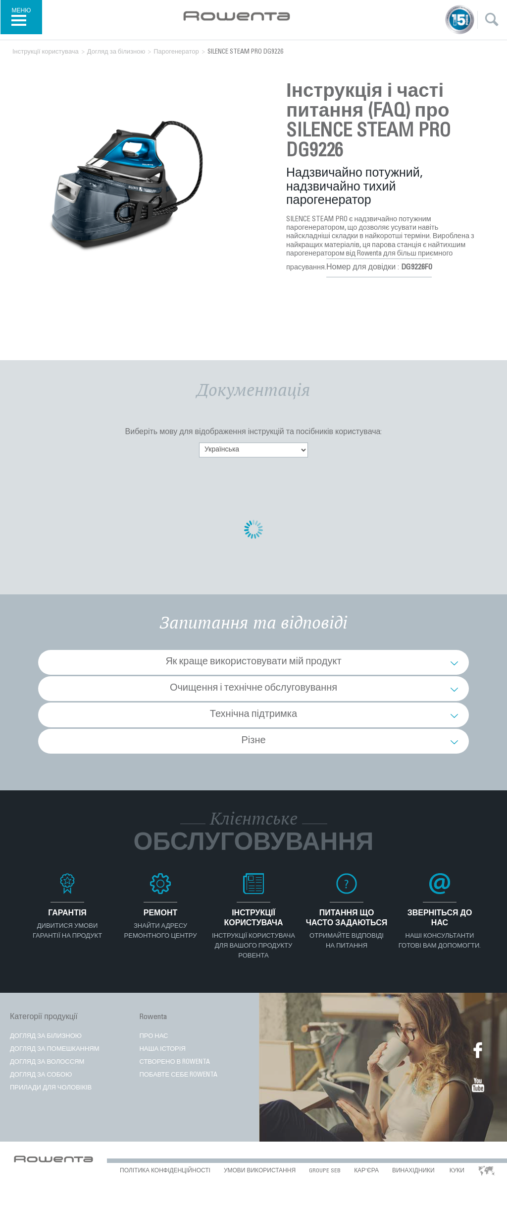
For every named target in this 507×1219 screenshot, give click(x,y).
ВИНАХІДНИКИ (413, 1171)
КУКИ (457, 1171)
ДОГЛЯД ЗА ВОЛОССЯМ (47, 1062)
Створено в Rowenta (174, 1062)
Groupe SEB (325, 1171)
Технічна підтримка (253, 715)
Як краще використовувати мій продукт (253, 662)
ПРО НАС (153, 1036)
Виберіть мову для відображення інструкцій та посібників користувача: (253, 432)
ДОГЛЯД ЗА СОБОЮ (41, 1075)
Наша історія (162, 1049)
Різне (253, 741)
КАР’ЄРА (366, 1171)
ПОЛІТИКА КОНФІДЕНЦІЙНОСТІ (165, 1171)
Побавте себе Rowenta (178, 1075)
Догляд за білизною (46, 1036)
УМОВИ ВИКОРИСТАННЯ (260, 1171)
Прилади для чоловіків (51, 1088)
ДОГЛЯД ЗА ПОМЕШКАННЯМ (55, 1049)
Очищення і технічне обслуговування (253, 689)
